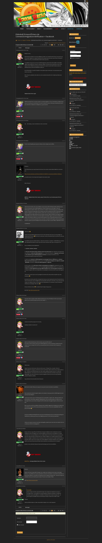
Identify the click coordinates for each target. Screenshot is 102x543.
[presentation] (26, 528)
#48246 (63, 140)
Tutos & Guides (30, 28)
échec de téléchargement (53, 42)
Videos (38, 28)
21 (58, 44)
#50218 (63, 295)
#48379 (63, 163)
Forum (21, 28)
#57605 (63, 486)
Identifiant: (19, 518)
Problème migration (62, 42)
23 (62, 44)
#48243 (63, 50)
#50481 (63, 361)
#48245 (63, 120)
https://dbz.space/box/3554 (32, 480)
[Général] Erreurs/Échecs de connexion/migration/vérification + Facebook (77, 100)
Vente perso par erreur (74, 107)
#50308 (63, 338)
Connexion (79, 28)
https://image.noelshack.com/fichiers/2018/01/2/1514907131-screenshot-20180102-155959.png (43, 174)
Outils (63, 28)
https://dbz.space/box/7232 (33, 290)
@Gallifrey (27, 461)
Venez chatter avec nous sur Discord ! (77, 92)
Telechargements (47, 28)
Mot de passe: (19, 521)
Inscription (70, 28)
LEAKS (56, 28)
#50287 (63, 318)
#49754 (63, 228)
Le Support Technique (26, 40)
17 (49, 44)
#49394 (63, 203)
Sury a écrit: (29, 489)
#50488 (63, 383)
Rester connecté (21, 524)
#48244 (63, 98)
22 (60, 44)
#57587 (63, 465)
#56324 (63, 428)
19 (54, 44)
